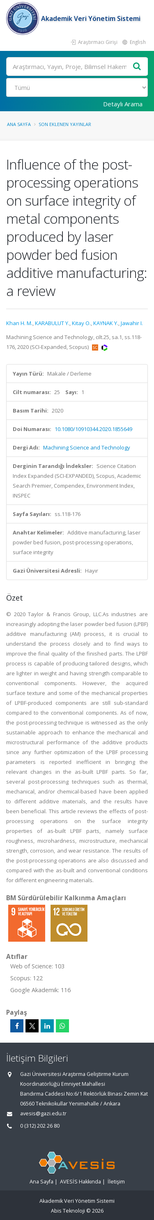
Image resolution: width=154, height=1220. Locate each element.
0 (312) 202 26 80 (40, 1125)
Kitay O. (81, 323)
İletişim (116, 1181)
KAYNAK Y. (105, 323)
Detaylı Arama (123, 104)
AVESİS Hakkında (80, 1181)
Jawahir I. (132, 323)
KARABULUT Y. (52, 323)
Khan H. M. (19, 323)
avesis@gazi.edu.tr (43, 1113)
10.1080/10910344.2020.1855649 (93, 429)
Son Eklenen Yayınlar (65, 124)
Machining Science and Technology (86, 447)
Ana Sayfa (19, 124)
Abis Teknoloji (68, 1210)
